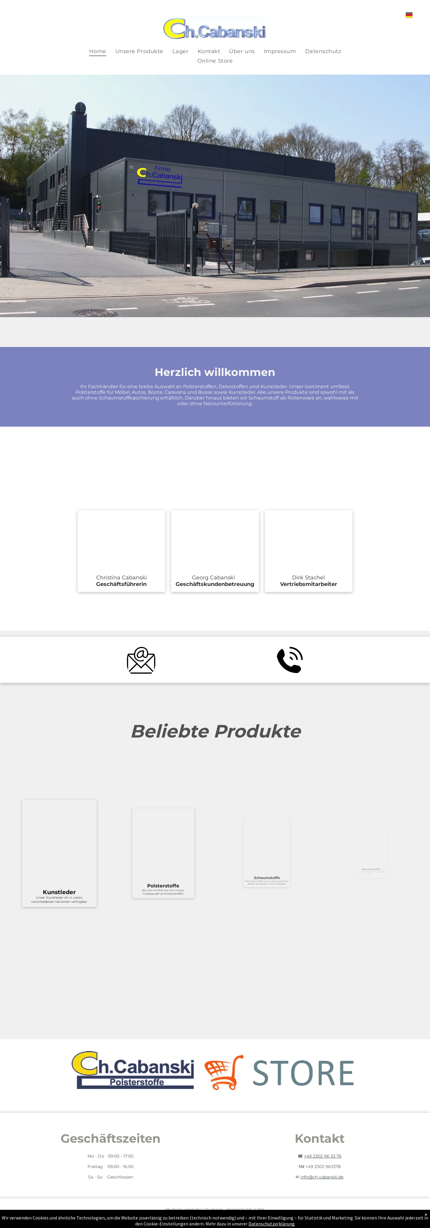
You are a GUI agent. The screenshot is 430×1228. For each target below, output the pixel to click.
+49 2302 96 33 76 (323, 1156)
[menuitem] (98, 51)
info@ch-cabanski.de (321, 1177)
